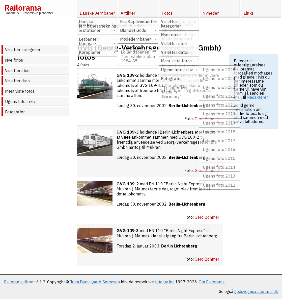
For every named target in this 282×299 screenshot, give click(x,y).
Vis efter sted (17, 70)
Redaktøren (258, 97)
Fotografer (15, 111)
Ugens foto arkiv (20, 101)
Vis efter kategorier (22, 49)
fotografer (164, 281)
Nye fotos (14, 60)
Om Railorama (212, 281)
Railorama (22, 8)
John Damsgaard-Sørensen (95, 281)
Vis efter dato (17, 80)
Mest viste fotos (20, 91)
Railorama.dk (16, 281)
